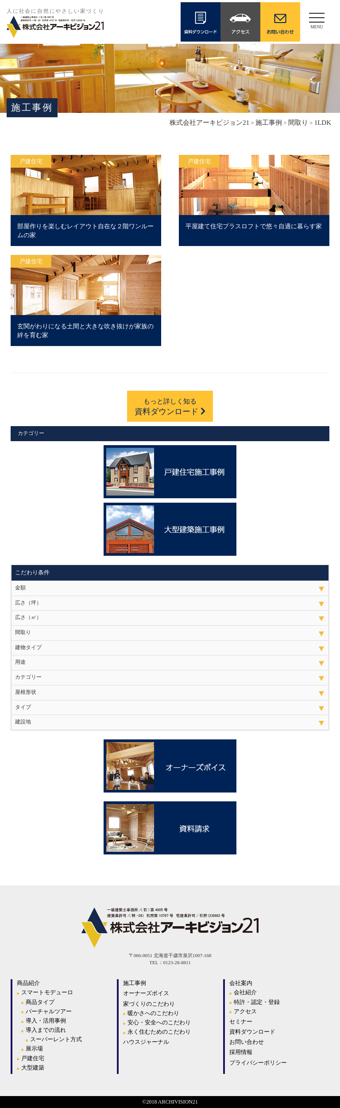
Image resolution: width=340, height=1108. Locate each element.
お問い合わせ (246, 1042)
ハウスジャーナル (146, 1042)
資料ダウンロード (170, 406)
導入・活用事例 (46, 1020)
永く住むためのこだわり (159, 1031)
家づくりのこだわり (149, 1003)
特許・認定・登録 (257, 1002)
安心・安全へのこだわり (159, 1022)
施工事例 (134, 983)
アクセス (245, 1011)
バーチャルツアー (49, 1011)
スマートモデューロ (47, 992)
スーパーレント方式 (56, 1039)
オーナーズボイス (146, 993)
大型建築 (32, 1067)
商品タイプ (40, 1002)
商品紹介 (28, 983)
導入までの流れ (46, 1030)
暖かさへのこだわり (153, 1013)
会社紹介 (245, 992)
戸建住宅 (32, 1058)
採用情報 (240, 1052)
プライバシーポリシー (258, 1062)
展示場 (34, 1048)
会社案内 (240, 983)
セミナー (240, 1021)
